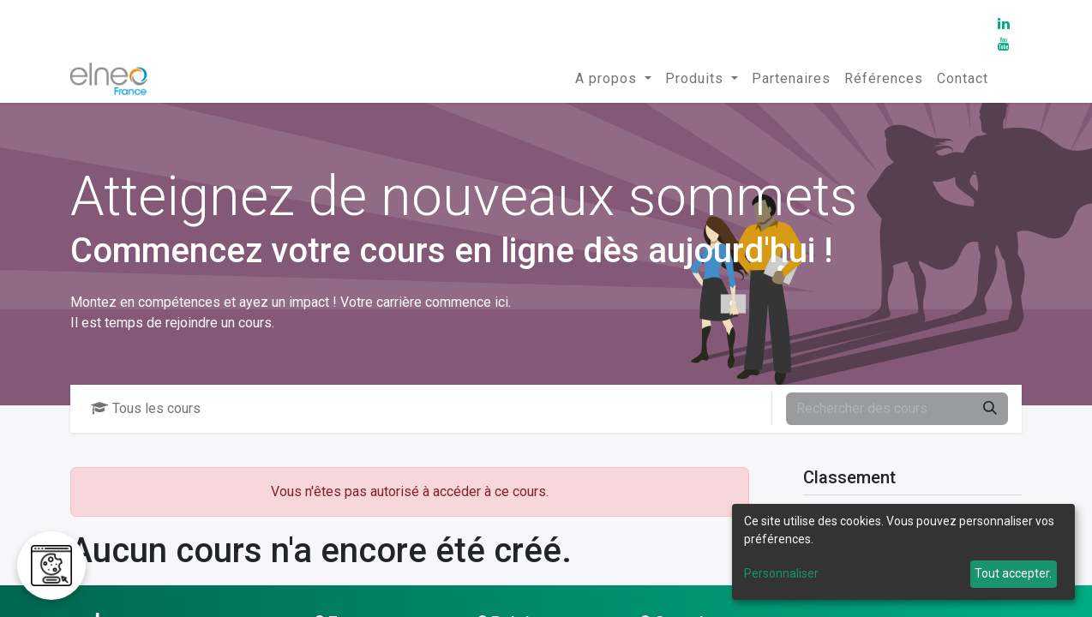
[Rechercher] (990, 408)
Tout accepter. (1013, 573)
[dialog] (903, 552)
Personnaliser (781, 573)
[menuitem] (613, 79)
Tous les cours (146, 408)
